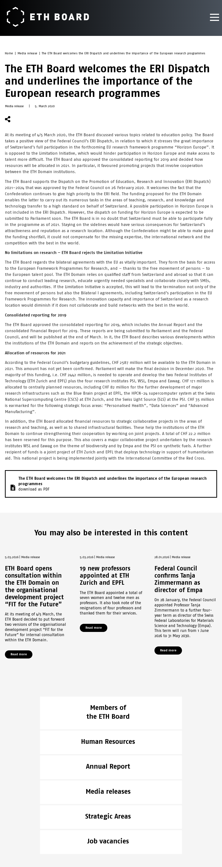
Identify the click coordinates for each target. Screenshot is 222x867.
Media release (27, 54)
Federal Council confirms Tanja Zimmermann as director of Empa (178, 579)
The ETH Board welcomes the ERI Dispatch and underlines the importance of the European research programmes (123, 54)
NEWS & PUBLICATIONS (24, 815)
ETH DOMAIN (15, 822)
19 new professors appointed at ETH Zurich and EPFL (105, 576)
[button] (20, 119)
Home (9, 54)
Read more (19, 655)
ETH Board (14, 809)
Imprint (12, 834)
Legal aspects (17, 828)
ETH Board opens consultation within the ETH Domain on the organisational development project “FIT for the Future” (34, 586)
